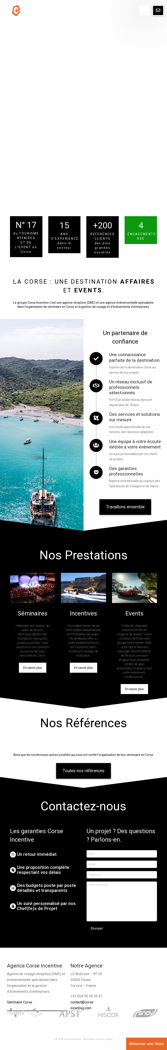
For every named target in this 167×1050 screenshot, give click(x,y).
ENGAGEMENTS (142, 234)
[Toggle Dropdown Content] (144, 10)
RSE (140, 238)
